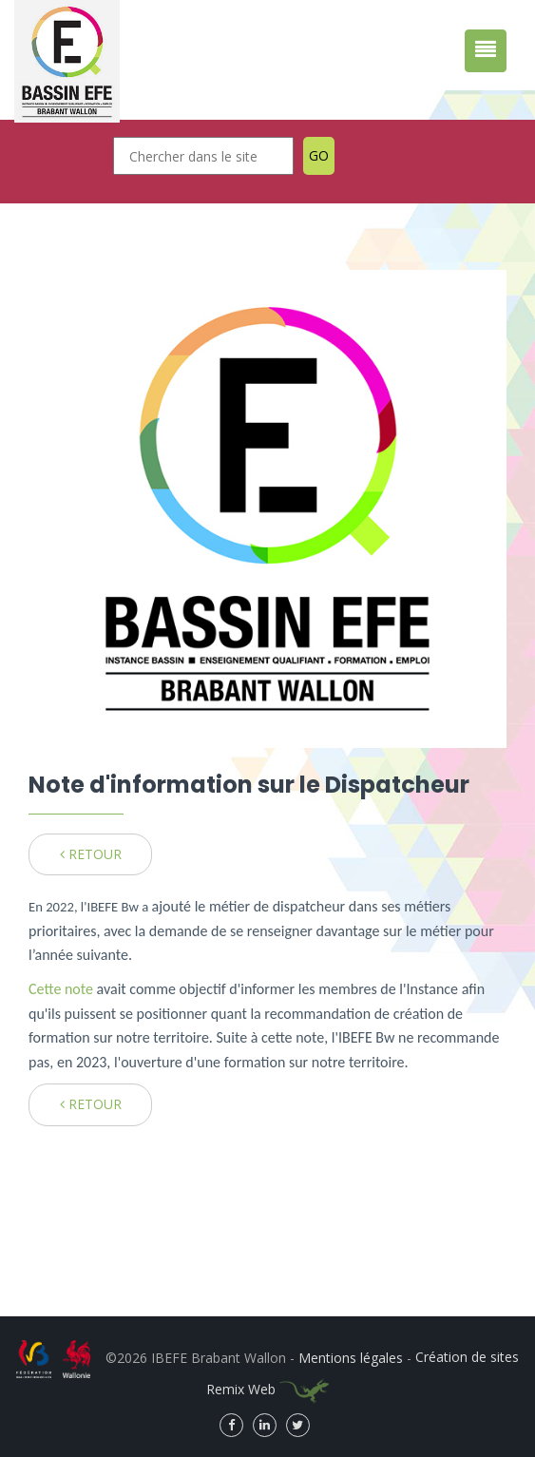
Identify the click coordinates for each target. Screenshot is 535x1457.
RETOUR (91, 854)
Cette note (63, 989)
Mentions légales (350, 1357)
